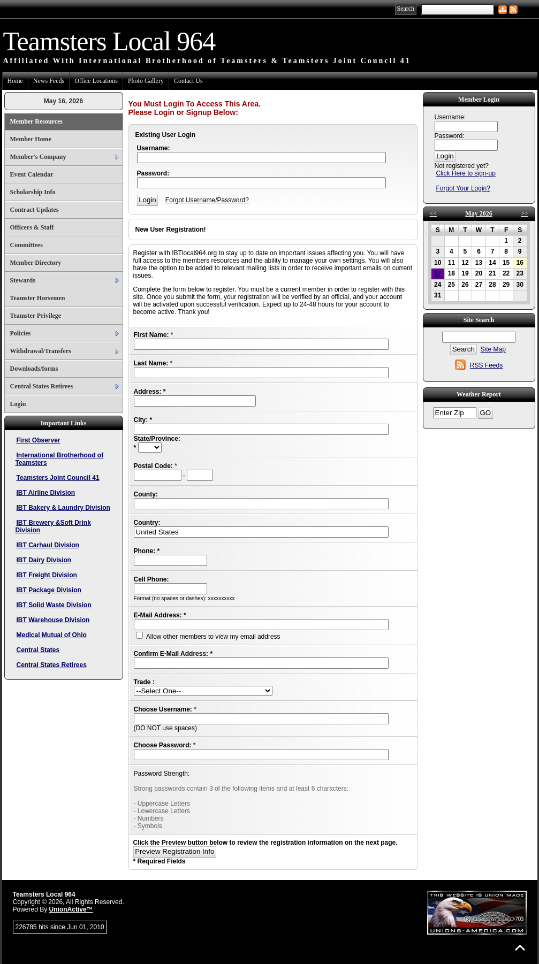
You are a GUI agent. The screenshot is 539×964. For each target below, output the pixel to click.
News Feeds (48, 81)
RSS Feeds (486, 365)
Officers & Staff (32, 227)
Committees (26, 245)
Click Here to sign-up (466, 173)
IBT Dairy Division (44, 560)
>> (524, 213)
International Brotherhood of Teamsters (60, 459)
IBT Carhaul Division (48, 545)
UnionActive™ (71, 909)
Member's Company (38, 156)
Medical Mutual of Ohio (52, 635)
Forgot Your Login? (463, 188)
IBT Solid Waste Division (54, 605)
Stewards (22, 280)
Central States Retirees (41, 386)
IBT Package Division (49, 590)
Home (15, 81)
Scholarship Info (33, 192)
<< (433, 213)
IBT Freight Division (47, 575)
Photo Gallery (146, 81)
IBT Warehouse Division (53, 620)
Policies (20, 333)
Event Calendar (32, 174)
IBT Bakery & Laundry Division (63, 507)
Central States (38, 650)
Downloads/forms (34, 368)
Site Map (493, 349)
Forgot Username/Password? (207, 200)
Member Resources (36, 121)
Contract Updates (34, 209)
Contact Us (188, 81)
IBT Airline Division (46, 492)
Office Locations (96, 81)
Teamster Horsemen (37, 298)
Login (18, 404)
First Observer (38, 440)
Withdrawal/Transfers (40, 351)
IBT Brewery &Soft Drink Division (53, 526)
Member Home (30, 139)
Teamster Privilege (36, 315)
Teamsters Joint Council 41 (58, 477)
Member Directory (36, 262)
